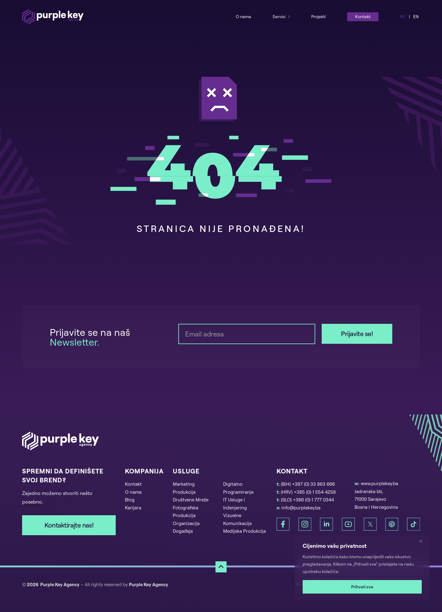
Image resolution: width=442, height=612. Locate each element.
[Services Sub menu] (289, 16)
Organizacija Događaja (186, 527)
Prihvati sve (362, 586)
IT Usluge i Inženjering (235, 504)
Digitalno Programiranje (238, 488)
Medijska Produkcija (244, 531)
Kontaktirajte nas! (69, 525)
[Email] (246, 334)
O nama (243, 16)
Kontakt (362, 16)
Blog (129, 500)
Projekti (318, 16)
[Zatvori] (423, 541)
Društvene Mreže (190, 500)
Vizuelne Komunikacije (237, 519)
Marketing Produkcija (184, 488)
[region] (362, 568)
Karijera (133, 508)
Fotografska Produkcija (185, 512)
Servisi (279, 16)
